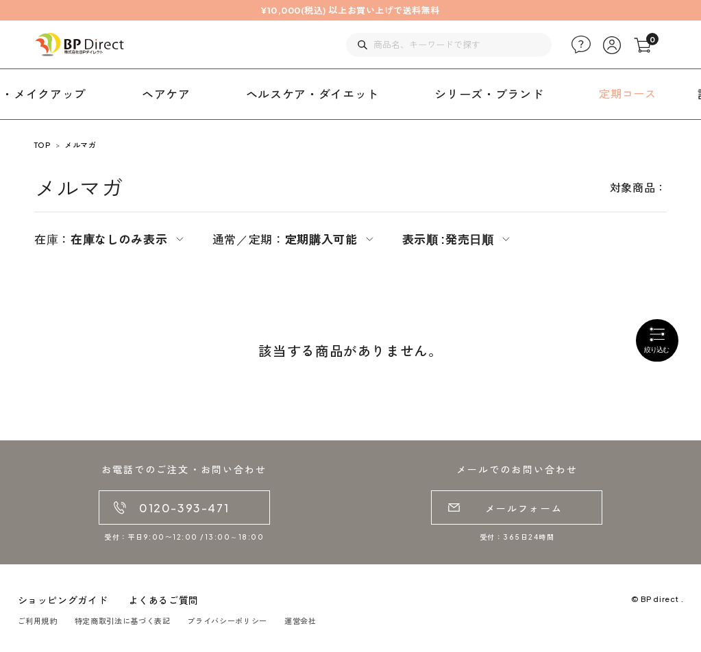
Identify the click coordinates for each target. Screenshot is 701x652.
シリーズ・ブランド (488, 93)
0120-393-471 (184, 508)
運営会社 (300, 620)
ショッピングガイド (63, 600)
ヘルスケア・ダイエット (312, 93)
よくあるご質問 (163, 600)
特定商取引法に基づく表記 (123, 620)
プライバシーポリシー (227, 620)
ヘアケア (166, 93)
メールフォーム (524, 508)
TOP (42, 144)
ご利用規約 (38, 620)
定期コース (627, 93)
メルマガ (80, 144)
